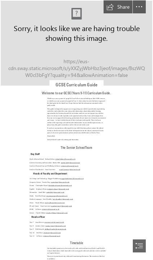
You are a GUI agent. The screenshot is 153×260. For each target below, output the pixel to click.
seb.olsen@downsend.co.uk (52, 233)
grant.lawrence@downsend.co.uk (69, 169)
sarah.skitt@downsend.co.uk (55, 193)
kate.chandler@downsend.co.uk (63, 199)
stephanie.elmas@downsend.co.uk (58, 189)
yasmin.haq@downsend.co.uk (60, 182)
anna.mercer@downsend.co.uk (54, 222)
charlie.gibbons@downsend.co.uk (56, 213)
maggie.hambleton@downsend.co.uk (72, 179)
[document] (76, 130)
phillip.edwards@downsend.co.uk (55, 229)
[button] (118, 6)
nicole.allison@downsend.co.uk (55, 203)
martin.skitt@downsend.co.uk (70, 163)
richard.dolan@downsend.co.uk (65, 159)
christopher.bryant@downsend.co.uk (60, 186)
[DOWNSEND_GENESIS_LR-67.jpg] (76, 43)
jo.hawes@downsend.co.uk (69, 166)
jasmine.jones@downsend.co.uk (55, 226)
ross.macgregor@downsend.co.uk (56, 196)
